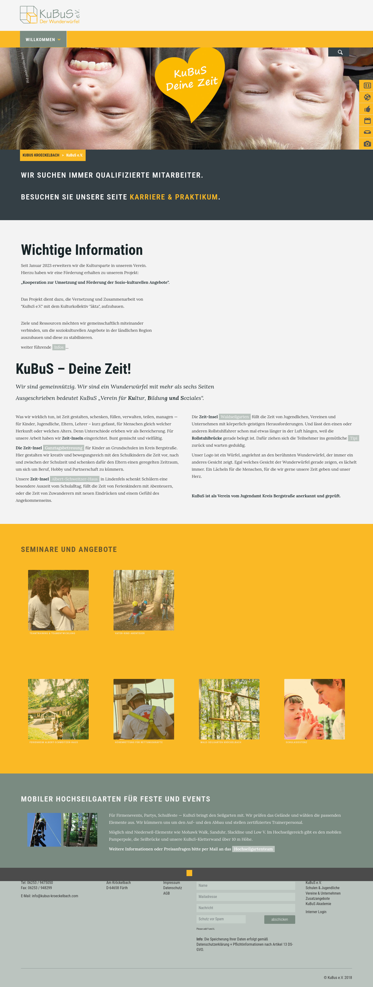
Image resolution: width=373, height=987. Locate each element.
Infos (59, 347)
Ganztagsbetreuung (64, 448)
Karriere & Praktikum (174, 196)
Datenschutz (172, 888)
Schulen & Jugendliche (323, 888)
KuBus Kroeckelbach (41, 155)
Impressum (171, 882)
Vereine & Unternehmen (323, 893)
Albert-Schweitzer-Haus (75, 479)
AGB (166, 893)
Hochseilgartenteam (253, 849)
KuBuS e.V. (314, 882)
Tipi (353, 438)
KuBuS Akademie (318, 904)
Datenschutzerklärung (212, 944)
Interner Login (316, 912)
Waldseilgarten (235, 416)
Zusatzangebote (318, 898)
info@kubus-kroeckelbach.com (55, 896)
